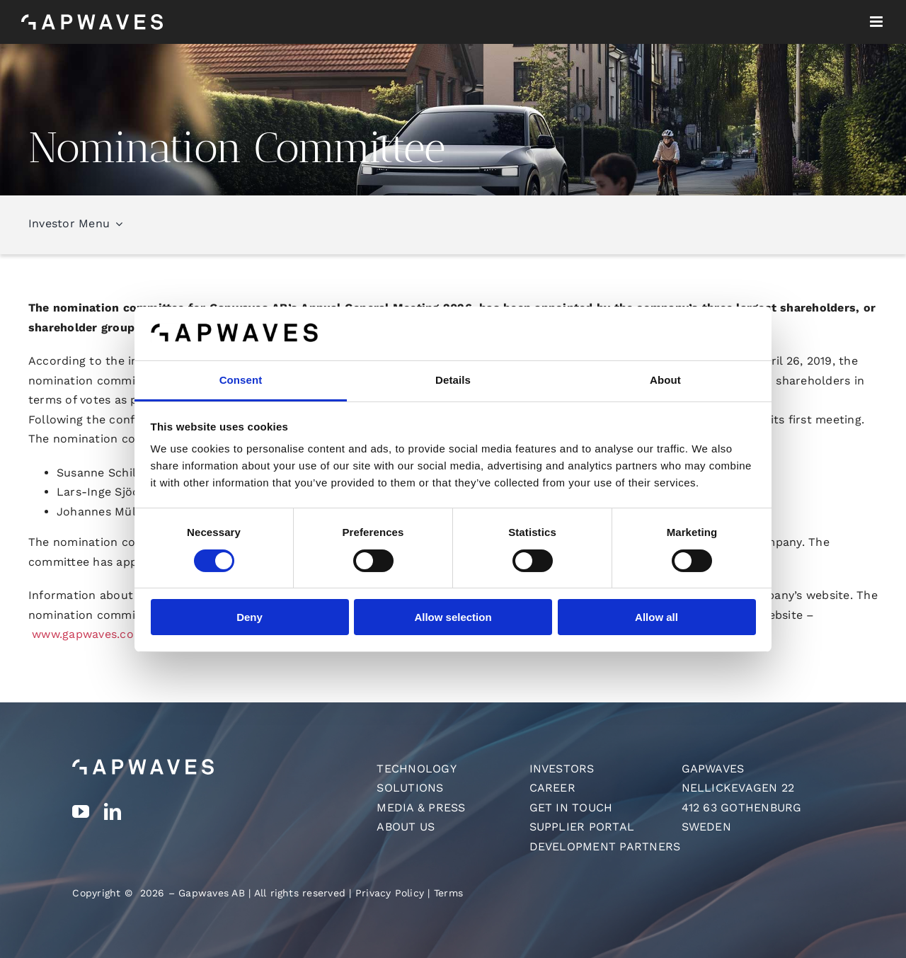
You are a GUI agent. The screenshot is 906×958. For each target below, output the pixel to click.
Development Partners (605, 846)
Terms (448, 893)
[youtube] (80, 811)
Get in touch (571, 807)
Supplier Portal (582, 826)
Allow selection (452, 617)
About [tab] (665, 380)
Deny (249, 617)
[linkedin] (112, 811)
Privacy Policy (389, 893)
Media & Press (421, 807)
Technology (416, 768)
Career (552, 787)
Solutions (410, 787)
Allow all (656, 617)
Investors (562, 768)
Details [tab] (453, 380)
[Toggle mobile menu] (877, 21)
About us (406, 826)
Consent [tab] (241, 380)
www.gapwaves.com (88, 634)
